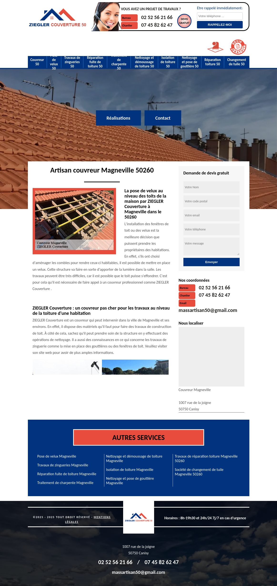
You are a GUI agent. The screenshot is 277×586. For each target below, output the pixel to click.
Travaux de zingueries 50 (72, 62)
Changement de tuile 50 (236, 62)
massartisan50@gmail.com (208, 310)
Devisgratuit (184, 21)
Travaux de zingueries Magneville (62, 465)
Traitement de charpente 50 (119, 62)
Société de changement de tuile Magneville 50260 (199, 471)
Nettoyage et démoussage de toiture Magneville (134, 458)
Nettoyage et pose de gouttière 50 (189, 62)
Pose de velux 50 (54, 62)
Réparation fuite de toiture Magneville (66, 474)
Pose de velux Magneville (56, 456)
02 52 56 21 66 (156, 17)
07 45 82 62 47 (156, 25)
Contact (163, 118)
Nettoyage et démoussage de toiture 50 (144, 62)
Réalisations (118, 118)
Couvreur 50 (37, 62)
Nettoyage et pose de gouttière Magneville (130, 480)
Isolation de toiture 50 (168, 62)
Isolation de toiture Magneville (129, 469)
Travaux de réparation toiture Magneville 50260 (206, 458)
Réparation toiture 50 (213, 62)
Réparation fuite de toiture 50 (95, 62)
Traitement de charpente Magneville (65, 482)
